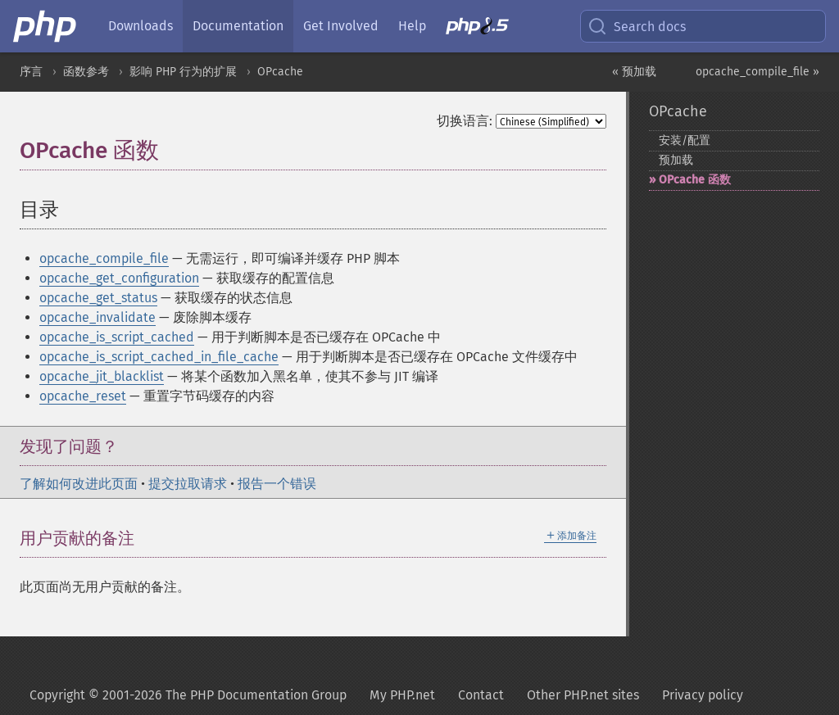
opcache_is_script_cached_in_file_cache (159, 356)
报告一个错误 (277, 483)
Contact (481, 695)
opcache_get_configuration (119, 278)
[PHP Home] (46, 26)
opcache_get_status (98, 297)
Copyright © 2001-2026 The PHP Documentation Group (188, 695)
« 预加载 (634, 72)
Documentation (238, 26)
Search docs (636, 26)
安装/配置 (684, 140)
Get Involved (341, 26)
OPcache (280, 72)
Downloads (140, 26)
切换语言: (464, 121)
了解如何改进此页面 (79, 483)
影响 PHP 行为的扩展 (183, 72)
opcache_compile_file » (757, 72)
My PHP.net (402, 695)
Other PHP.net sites (583, 695)
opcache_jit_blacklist (101, 376)
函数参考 (86, 72)
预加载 (676, 160)
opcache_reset (82, 396)
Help (412, 26)
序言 (31, 72)
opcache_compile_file (104, 258)
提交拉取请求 (187, 483)
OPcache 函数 (695, 180)
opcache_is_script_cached (116, 337)
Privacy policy (702, 695)
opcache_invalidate (97, 317)
